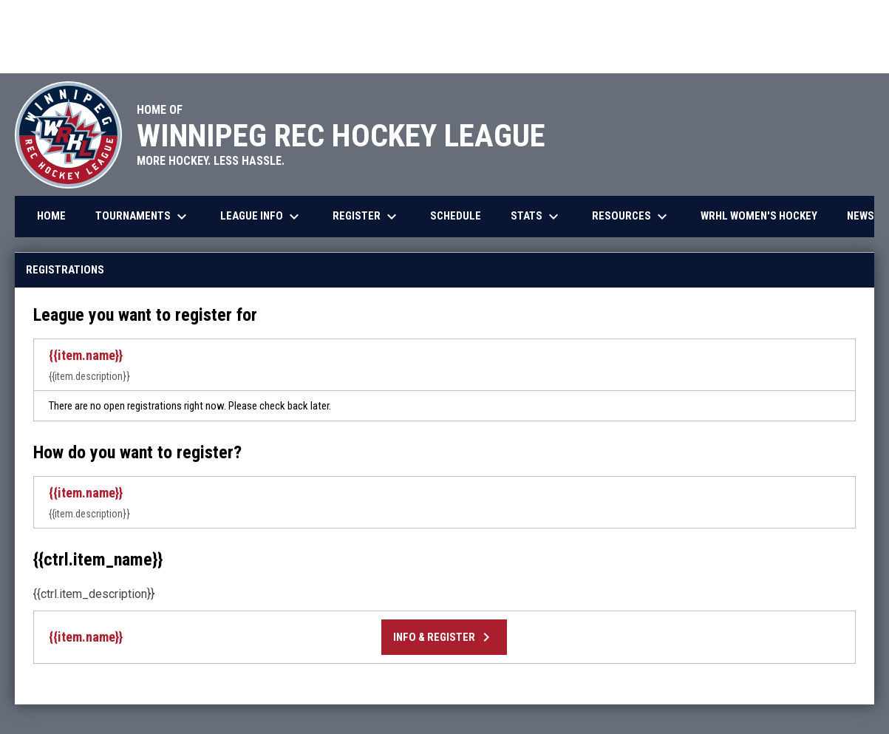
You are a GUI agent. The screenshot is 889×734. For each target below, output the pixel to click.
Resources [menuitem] (631, 216)
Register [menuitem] (367, 216)
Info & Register (444, 637)
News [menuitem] (860, 215)
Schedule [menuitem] (455, 215)
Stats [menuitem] (536, 216)
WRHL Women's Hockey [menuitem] (759, 215)
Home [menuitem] (51, 215)
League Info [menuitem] (261, 216)
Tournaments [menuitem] (143, 216)
